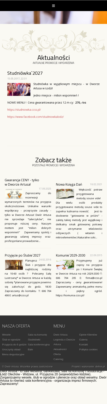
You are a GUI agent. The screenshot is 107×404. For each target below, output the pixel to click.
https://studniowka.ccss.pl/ (24, 109)
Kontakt (83, 344)
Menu (53, 5)
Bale (30, 349)
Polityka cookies (88, 349)
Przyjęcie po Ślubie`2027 (22, 255)
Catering (58, 359)
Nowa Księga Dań (69, 184)
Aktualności (60, 349)
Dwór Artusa (61, 334)
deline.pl (100, 366)
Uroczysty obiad (11, 349)
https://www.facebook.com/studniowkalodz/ (35, 117)
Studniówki (34, 339)
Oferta (57, 354)
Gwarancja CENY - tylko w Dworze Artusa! (22, 182)
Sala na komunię (37, 334)
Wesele (6, 334)
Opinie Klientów (88, 334)
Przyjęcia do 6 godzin (14, 344)
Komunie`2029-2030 (70, 255)
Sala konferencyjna (39, 344)
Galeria (83, 339)
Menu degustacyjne (13, 354)
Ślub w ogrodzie (11, 339)
